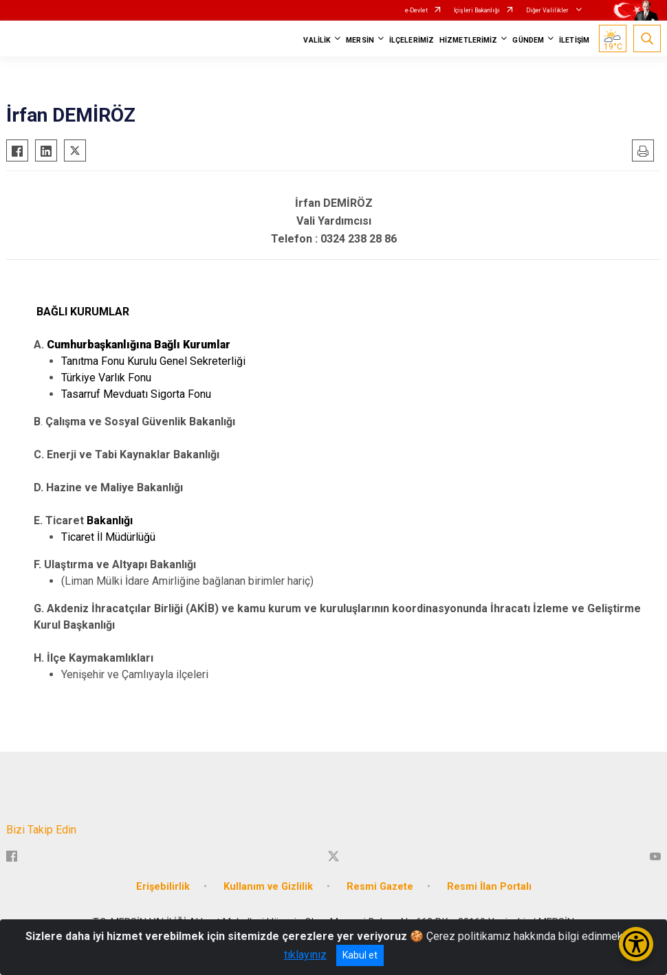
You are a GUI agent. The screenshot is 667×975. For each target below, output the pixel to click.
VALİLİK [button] (317, 40)
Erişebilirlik (163, 887)
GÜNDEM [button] (528, 40)
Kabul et (360, 955)
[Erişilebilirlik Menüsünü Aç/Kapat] (636, 944)
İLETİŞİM (574, 40)
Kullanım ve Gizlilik (268, 887)
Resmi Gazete (380, 887)
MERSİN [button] (360, 40)
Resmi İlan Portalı (489, 887)
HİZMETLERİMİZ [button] (468, 40)
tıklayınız (305, 954)
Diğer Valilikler (548, 10)
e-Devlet (416, 10)
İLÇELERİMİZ (411, 40)
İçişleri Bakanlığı (477, 10)
